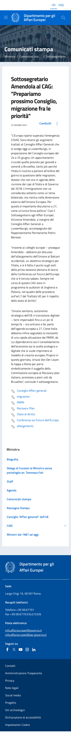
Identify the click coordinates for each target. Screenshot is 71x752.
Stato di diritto (23, 415)
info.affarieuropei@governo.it (23, 630)
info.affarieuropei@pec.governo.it (26, 635)
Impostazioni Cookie (17, 725)
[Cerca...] (63, 17)
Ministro (9, 56)
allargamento (22, 427)
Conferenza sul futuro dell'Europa (35, 421)
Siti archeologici (15, 710)
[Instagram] (27, 649)
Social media (13, 695)
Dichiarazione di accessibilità (23, 717)
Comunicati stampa (31, 56)
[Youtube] (20, 649)
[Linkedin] (34, 649)
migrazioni (20, 397)
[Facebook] (7, 649)
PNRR (17, 403)
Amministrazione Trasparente (23, 673)
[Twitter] (14, 649)
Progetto (10, 702)
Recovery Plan (23, 409)
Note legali (12, 688)
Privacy (9, 680)
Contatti (10, 666)
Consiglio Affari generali (29, 391)
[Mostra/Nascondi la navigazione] (6, 17)
